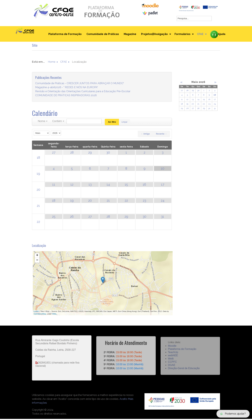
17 (162, 186)
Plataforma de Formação (64, 34)
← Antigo (145, 135)
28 (72, 153)
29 (90, 153)
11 (53, 186)
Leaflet (36, 316)
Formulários (182, 34)
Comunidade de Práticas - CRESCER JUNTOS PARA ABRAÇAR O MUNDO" (79, 84)
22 (126, 202)
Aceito (123, 400)
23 (144, 202)
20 (38, 191)
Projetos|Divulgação (153, 34)
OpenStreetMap (40, 319)
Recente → (161, 135)
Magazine (129, 34)
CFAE (200, 34)
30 (108, 153)
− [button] (37, 265)
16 (144, 186)
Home (51, 62)
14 (108, 186)
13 (90, 186)
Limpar (125, 123)
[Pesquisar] (84, 122)
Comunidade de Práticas (102, 34)
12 (71, 186)
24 (162, 202)
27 (53, 153)
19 (38, 175)
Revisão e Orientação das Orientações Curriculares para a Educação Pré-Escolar (82, 92)
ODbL (54, 319)
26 (72, 218)
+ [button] (37, 260)
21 (38, 207)
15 (126, 186)
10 (162, 170)
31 (162, 218)
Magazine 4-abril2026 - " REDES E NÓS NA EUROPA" (66, 88)
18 (38, 159)
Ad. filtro (112, 123)
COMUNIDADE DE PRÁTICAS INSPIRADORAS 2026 (66, 96)
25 (53, 218)
